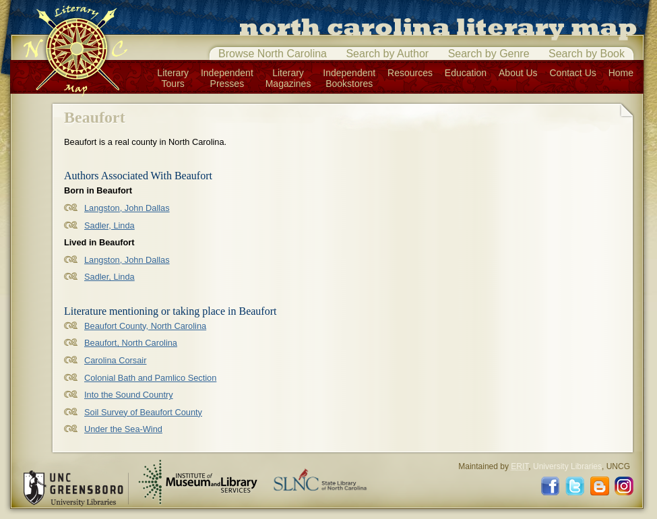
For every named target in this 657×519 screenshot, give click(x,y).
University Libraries (567, 466)
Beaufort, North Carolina (130, 343)
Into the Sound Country (128, 395)
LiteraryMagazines (288, 78)
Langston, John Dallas (127, 208)
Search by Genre (489, 53)
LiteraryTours (173, 78)
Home (620, 72)
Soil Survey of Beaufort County (143, 412)
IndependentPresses (227, 78)
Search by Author (387, 53)
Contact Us (573, 72)
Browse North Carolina (272, 53)
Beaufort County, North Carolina (145, 326)
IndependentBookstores (349, 78)
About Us (518, 72)
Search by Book (587, 53)
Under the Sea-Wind (123, 429)
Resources (410, 72)
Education (466, 72)
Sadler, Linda (109, 225)
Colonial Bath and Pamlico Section (150, 378)
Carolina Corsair (115, 360)
